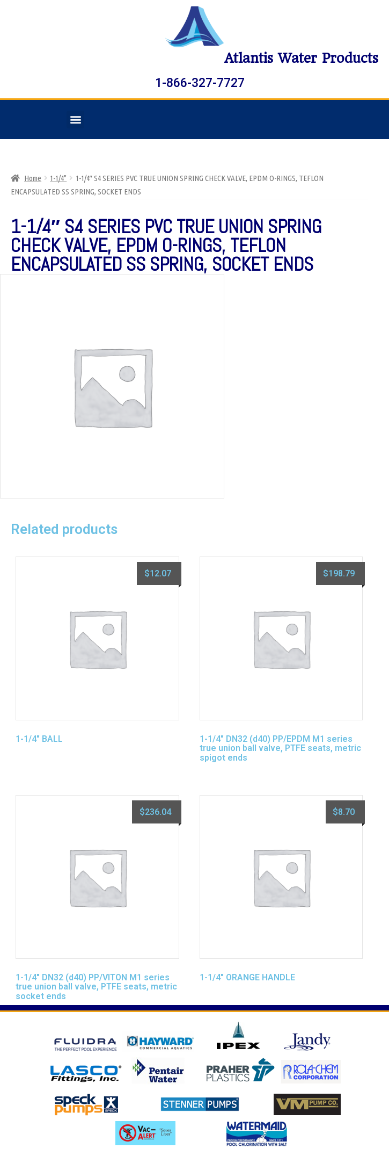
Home (32, 178)
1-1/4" (58, 178)
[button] (75, 119)
